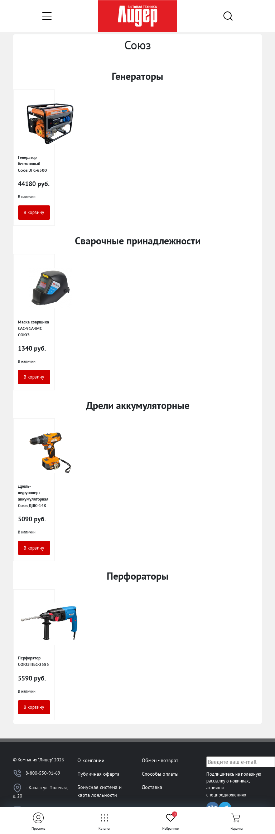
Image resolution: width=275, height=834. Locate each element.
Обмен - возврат (160, 760)
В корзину (34, 212)
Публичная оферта (98, 773)
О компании (91, 760)
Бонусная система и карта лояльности (99, 791)
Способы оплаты (160, 773)
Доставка (152, 787)
